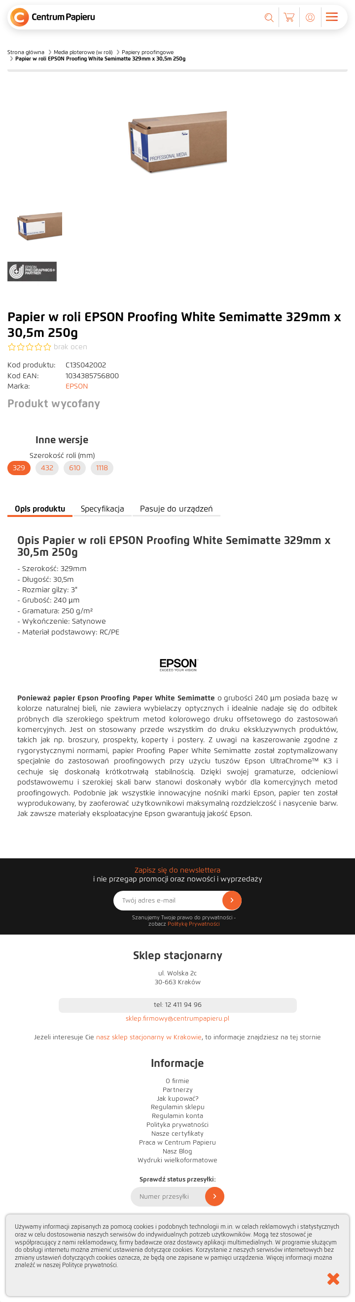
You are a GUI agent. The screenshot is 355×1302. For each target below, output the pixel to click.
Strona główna (25, 52)
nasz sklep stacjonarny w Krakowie (149, 1037)
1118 (102, 467)
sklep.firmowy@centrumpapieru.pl (177, 1019)
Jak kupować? (178, 1099)
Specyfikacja (102, 509)
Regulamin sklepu (178, 1107)
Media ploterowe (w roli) (83, 52)
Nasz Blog (177, 1151)
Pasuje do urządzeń (176, 509)
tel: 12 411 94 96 (178, 1005)
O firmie (177, 1081)
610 (74, 467)
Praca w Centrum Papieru (177, 1143)
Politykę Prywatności (193, 923)
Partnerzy (178, 1090)
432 (47, 467)
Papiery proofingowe (148, 52)
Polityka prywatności (177, 1125)
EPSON (77, 386)
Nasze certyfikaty (177, 1134)
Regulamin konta (177, 1116)
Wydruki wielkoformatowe (177, 1160)
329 (19, 467)
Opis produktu (40, 509)
